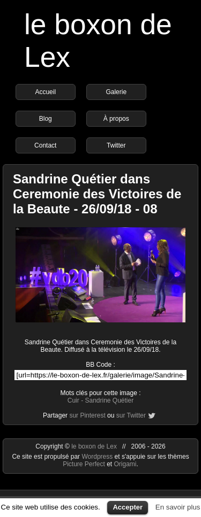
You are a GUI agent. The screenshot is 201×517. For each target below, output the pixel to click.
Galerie (116, 92)
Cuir (73, 400)
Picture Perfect (84, 464)
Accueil (45, 92)
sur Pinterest (87, 415)
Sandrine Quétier (109, 400)
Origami (125, 464)
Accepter (128, 507)
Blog (45, 118)
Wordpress (97, 456)
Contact (45, 145)
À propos (116, 118)
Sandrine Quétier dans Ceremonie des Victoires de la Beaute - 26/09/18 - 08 (97, 194)
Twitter (116, 145)
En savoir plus (177, 507)
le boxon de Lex (94, 446)
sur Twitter (131, 415)
